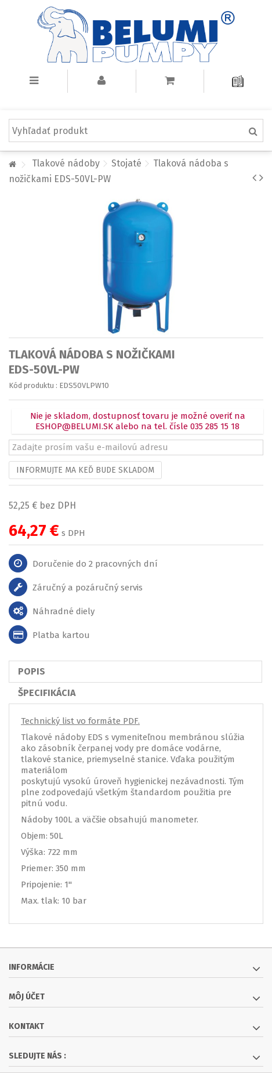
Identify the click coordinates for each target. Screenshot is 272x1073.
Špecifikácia (46, 692)
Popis (31, 671)
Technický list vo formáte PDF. (80, 721)
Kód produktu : (33, 385)
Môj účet (27, 997)
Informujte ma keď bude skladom (85, 470)
